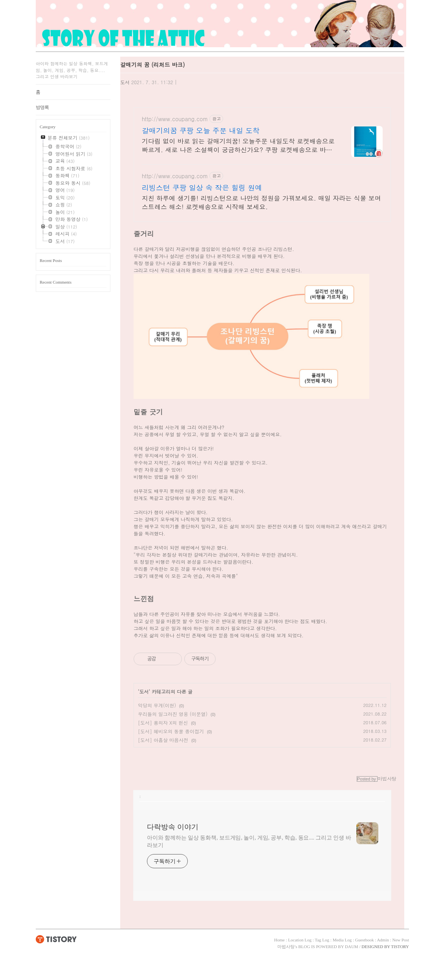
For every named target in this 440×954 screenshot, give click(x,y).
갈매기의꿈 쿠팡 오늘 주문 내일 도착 (201, 130)
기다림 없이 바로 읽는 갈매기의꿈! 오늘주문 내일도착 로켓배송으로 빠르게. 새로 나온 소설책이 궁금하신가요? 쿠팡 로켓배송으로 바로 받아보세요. (238, 145)
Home (279, 939)
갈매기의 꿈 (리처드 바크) (152, 64)
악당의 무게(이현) (157, 705)
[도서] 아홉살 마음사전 (163, 739)
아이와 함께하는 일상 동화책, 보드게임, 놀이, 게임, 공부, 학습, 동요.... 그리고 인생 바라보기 (249, 841)
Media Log (342, 939)
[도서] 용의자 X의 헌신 (163, 722)
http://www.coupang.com (175, 119)
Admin (383, 939)
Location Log (300, 939)
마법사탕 (286, 946)
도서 (125, 82)
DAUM (351, 946)
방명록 (42, 107)
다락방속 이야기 (172, 827)
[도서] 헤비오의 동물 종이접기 (171, 731)
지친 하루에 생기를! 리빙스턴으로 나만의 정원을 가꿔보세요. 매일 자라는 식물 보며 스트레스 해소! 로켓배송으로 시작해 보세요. (261, 202)
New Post (400, 939)
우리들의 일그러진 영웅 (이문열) (172, 713)
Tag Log (322, 939)
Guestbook (364, 939)
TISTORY (56, 939)
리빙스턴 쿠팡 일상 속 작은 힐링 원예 (202, 187)
